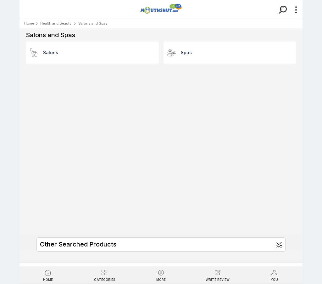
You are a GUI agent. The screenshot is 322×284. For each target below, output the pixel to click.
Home (29, 23)
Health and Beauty (55, 23)
